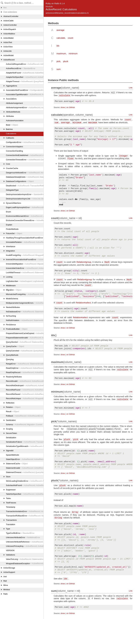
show (63, 107)
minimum (73, 53)
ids (58, 45)
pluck (65, 61)
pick (58, 61)
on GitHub (70, 107)
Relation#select (83, 302)
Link (130, 88)
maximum (61, 53)
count (70, 38)
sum (59, 69)
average (60, 30)
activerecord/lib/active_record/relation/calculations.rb (67, 13)
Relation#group (83, 262)
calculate (61, 38)
